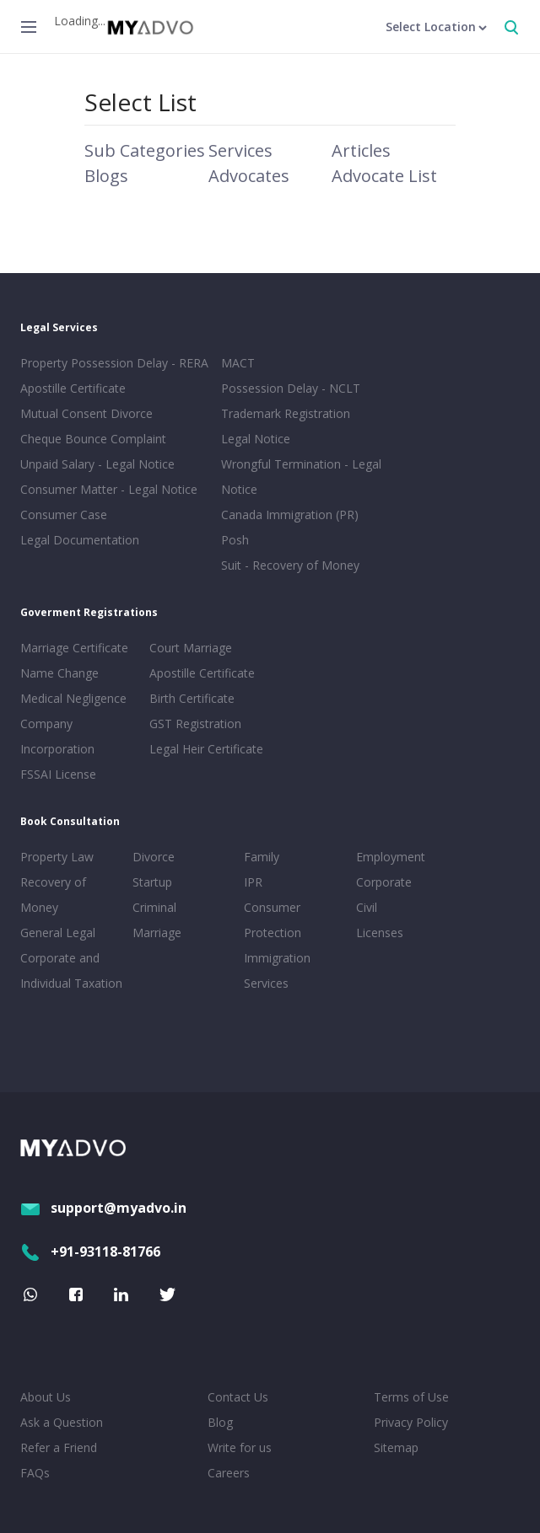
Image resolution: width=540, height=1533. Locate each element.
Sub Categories (144, 150)
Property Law (57, 857)
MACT (238, 363)
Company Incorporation (57, 736)
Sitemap (396, 1447)
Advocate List (384, 175)
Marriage (156, 933)
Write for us (240, 1447)
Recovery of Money (53, 894)
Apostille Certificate (73, 388)
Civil (366, 907)
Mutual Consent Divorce (86, 413)
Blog (220, 1422)
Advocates (248, 175)
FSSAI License (58, 774)
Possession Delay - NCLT (290, 388)
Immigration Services (277, 970)
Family (261, 857)
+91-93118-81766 (90, 1251)
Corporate (384, 882)
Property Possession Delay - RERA (114, 363)
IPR (253, 882)
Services (240, 150)
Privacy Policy (411, 1422)
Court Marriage (190, 648)
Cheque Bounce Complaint (93, 439)
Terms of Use (411, 1397)
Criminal (154, 907)
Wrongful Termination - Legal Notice (301, 476)
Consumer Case (63, 515)
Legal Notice (255, 439)
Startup (152, 882)
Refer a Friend (58, 1447)
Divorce (153, 857)
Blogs (106, 175)
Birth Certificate (192, 698)
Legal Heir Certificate (206, 749)
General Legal (57, 933)
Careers (229, 1473)
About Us (45, 1397)
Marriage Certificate (74, 648)
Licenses (379, 933)
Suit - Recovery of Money (290, 565)
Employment (390, 857)
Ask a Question (61, 1422)
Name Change (59, 673)
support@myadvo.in (103, 1207)
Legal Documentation (79, 540)
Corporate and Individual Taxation (71, 970)
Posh (235, 540)
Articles (361, 150)
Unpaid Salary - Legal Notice (97, 464)
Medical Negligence (73, 698)
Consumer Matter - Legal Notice (108, 489)
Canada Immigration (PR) (290, 515)
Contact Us (238, 1397)
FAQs (35, 1473)
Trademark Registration (285, 413)
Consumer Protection (272, 920)
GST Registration (195, 724)
